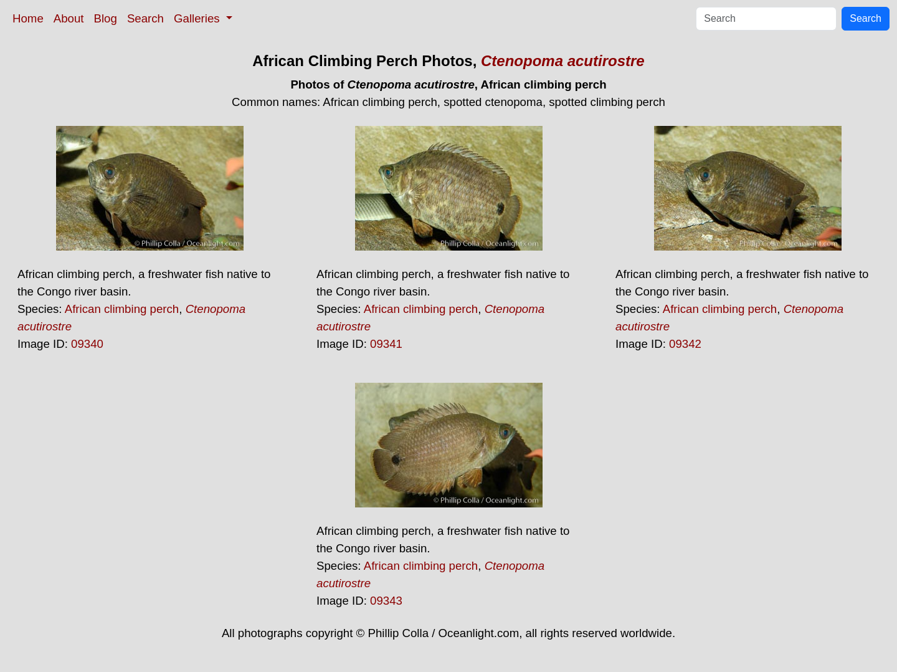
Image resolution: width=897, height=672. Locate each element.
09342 (685, 343)
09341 (386, 343)
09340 (87, 343)
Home (28, 18)
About (69, 18)
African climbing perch (122, 308)
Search (145, 18)
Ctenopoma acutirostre (563, 60)
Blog (105, 18)
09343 (386, 600)
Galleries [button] (198, 18)
